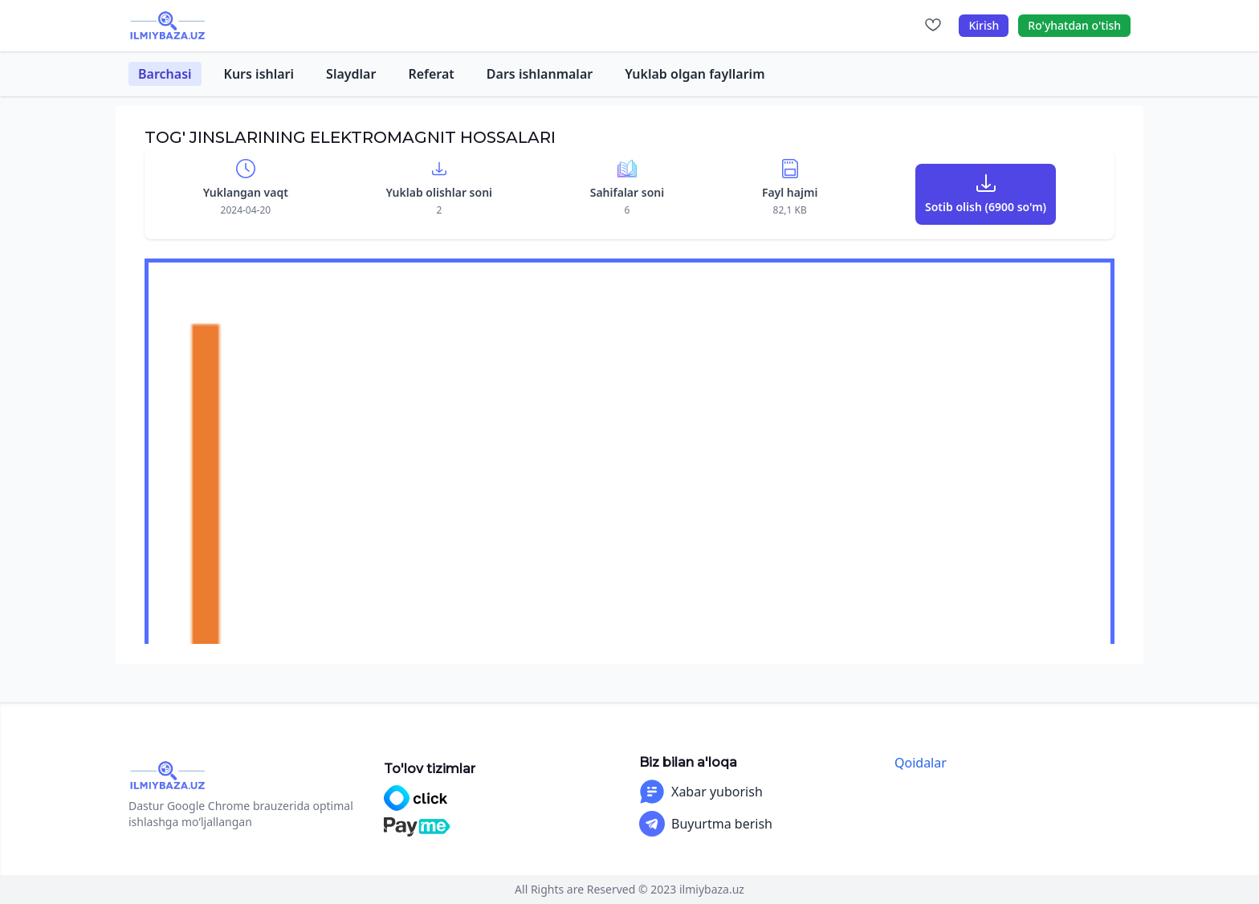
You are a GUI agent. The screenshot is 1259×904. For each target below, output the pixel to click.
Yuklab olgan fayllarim (694, 74)
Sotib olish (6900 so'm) (985, 206)
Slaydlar (351, 74)
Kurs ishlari (259, 74)
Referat (431, 74)
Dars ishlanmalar (540, 74)
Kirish (983, 25)
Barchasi (165, 74)
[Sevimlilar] (933, 25)
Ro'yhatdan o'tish (1074, 25)
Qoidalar (920, 763)
